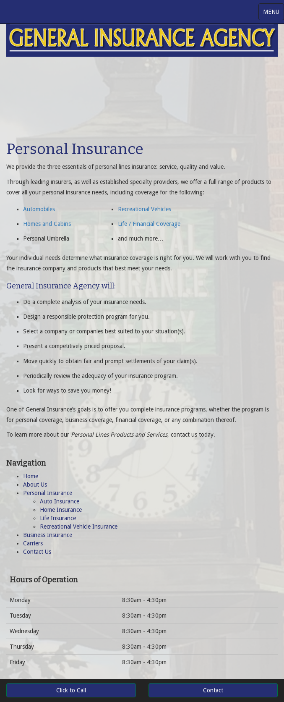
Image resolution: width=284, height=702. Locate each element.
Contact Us (37, 551)
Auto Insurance (59, 501)
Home (30, 476)
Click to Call (71, 690)
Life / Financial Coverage (149, 223)
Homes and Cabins (47, 223)
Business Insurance (47, 535)
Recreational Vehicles (144, 209)
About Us (35, 484)
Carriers (33, 543)
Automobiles (39, 209)
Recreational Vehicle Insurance (78, 526)
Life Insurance (58, 518)
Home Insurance (61, 509)
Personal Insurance (47, 493)
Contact (213, 690)
